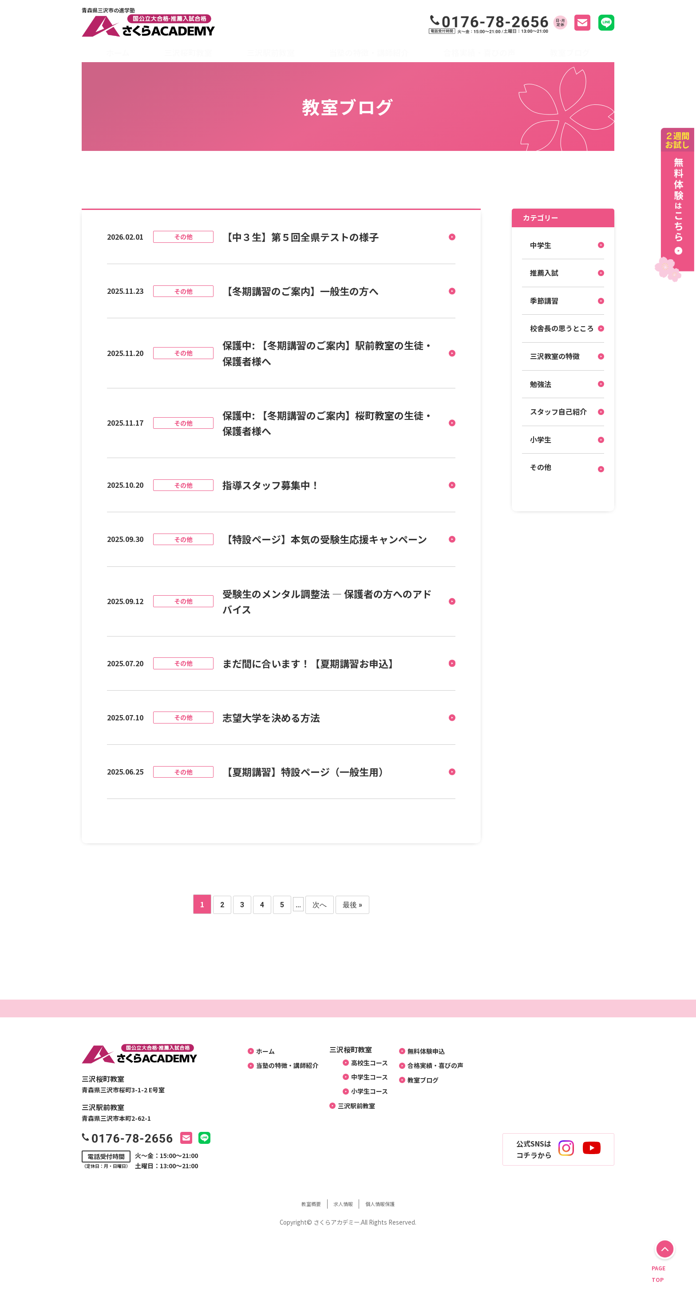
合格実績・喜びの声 (479, 52)
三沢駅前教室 (271, 52)
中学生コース (367, 1080)
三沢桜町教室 (188, 52)
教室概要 (300, 1203)
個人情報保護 (389, 1203)
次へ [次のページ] (319, 905)
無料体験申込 (430, 1051)
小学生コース (367, 1099)
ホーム (118, 52)
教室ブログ (570, 52)
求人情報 (342, 1203)
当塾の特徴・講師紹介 (369, 52)
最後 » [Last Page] (352, 905)
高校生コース (367, 1063)
